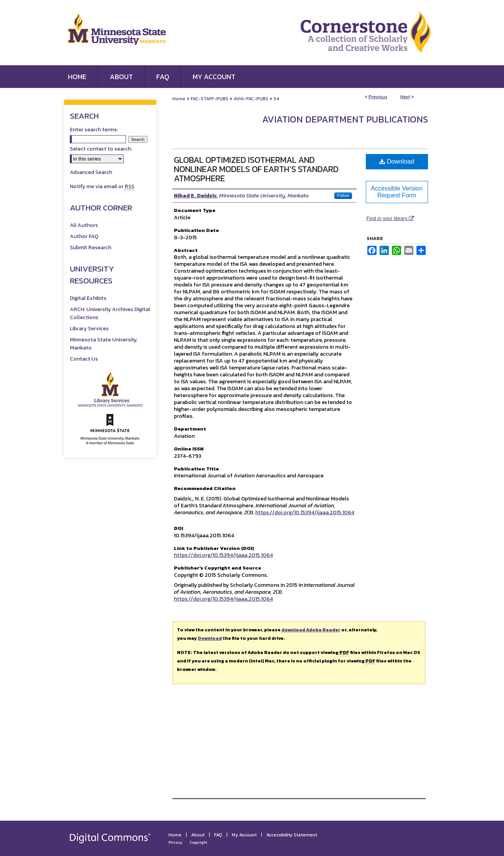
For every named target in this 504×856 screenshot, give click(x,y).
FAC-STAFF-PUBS (209, 98)
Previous (377, 96)
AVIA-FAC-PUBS (251, 98)
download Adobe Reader (310, 629)
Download (396, 161)
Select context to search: (101, 149)
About (198, 834)
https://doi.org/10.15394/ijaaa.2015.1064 (304, 512)
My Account (244, 834)
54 (276, 98)
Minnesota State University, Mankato (103, 344)
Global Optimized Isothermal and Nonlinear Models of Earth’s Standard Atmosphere (256, 169)
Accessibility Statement (291, 834)
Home (178, 98)
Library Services (89, 329)
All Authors (84, 225)
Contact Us (84, 359)
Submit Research (90, 247)
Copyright (198, 842)
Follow (343, 195)
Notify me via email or (102, 186)
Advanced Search (91, 172)
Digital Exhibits (88, 298)
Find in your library (390, 218)
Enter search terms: (94, 130)
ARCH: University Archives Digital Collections (110, 313)
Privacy (175, 842)
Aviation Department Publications (345, 119)
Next (405, 96)
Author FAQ (84, 236)
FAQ (218, 834)
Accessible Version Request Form (396, 192)
